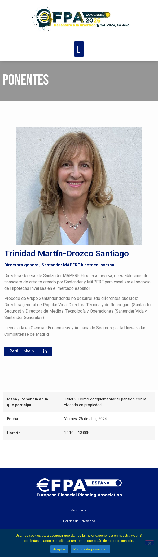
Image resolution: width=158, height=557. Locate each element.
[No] (149, 542)
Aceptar (59, 549)
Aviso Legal (79, 510)
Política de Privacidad (79, 521)
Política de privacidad (90, 549)
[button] (79, 49)
